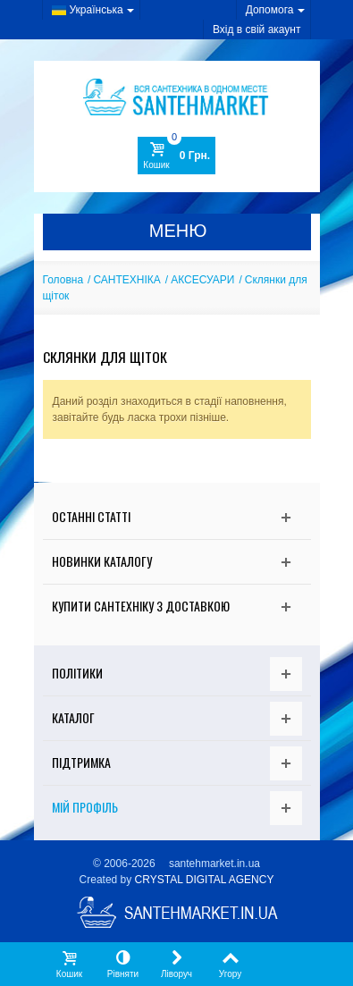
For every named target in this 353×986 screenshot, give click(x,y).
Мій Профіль (85, 806)
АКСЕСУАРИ (202, 280)
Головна (63, 280)
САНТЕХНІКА (126, 280)
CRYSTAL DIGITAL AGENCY (204, 879)
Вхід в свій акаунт (257, 29)
